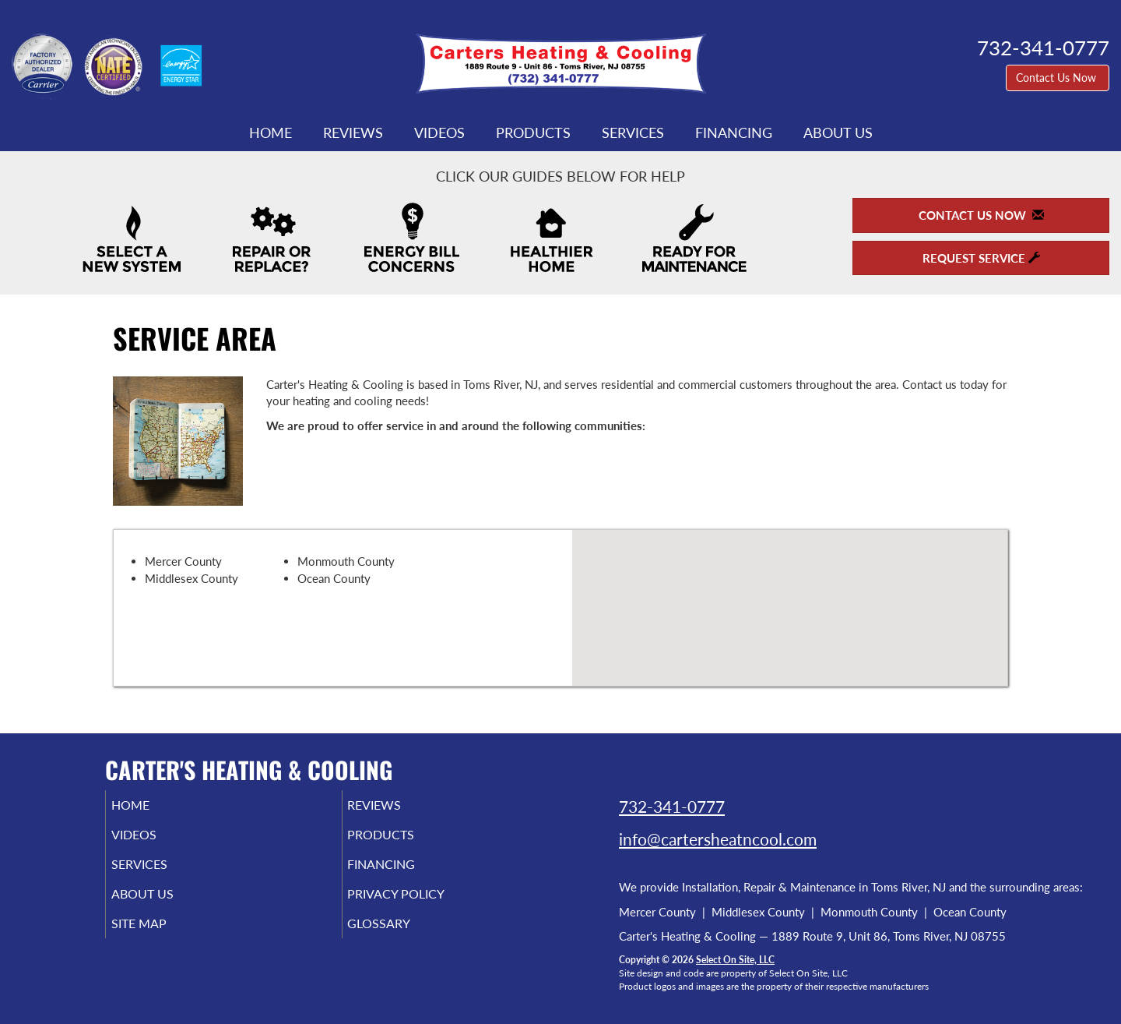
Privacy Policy (420, 904)
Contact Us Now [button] (1057, 77)
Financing (733, 132)
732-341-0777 (672, 806)
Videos (439, 132)
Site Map (160, 937)
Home (270, 132)
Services (633, 132)
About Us (838, 132)
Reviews (353, 132)
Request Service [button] (981, 258)
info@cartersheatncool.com (718, 839)
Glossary (400, 937)
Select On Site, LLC (735, 960)
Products (533, 132)
